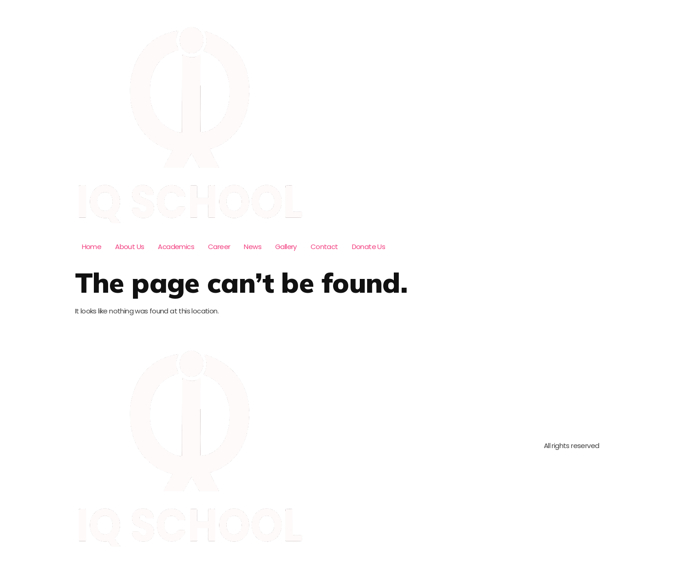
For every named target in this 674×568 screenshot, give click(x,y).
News (252, 246)
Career (219, 246)
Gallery (286, 246)
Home (92, 246)
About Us (129, 246)
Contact (324, 246)
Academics (176, 246)
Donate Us (369, 246)
